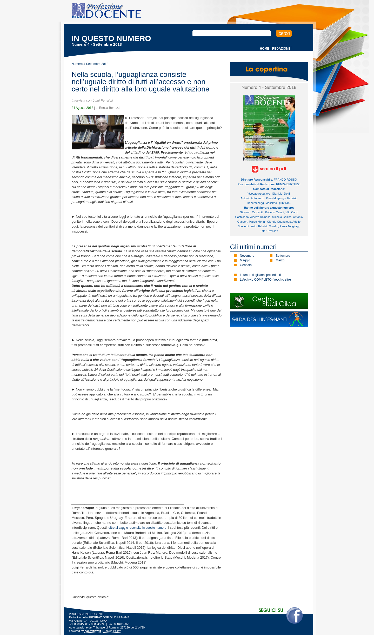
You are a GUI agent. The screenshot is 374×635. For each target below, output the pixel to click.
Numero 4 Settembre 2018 (90, 64)
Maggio (245, 260)
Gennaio (246, 265)
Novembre (247, 255)
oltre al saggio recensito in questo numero (137, 528)
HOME (264, 48)
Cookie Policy (112, 630)
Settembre (283, 255)
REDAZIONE (281, 48)
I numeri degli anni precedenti (260, 275)
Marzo (280, 260)
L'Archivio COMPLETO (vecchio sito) (265, 279)
